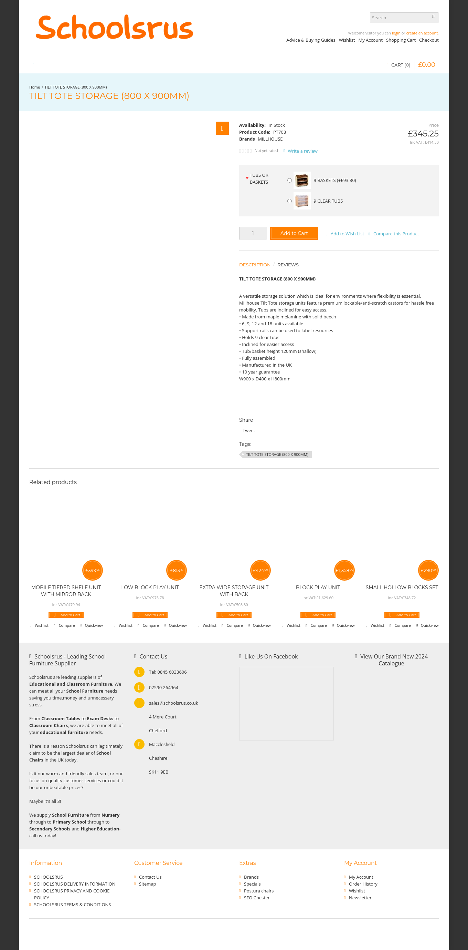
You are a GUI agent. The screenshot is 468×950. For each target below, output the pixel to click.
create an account (422, 32)
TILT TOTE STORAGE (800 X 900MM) (76, 87)
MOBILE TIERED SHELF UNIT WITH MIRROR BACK (66, 590)
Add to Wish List (347, 234)
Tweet (249, 430)
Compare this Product (396, 234)
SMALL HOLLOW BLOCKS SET (402, 587)
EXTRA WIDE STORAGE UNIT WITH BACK (234, 590)
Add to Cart (294, 233)
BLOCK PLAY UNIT (318, 587)
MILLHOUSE (270, 139)
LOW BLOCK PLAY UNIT (150, 587)
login (396, 32)
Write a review (301, 150)
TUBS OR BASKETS (259, 178)
